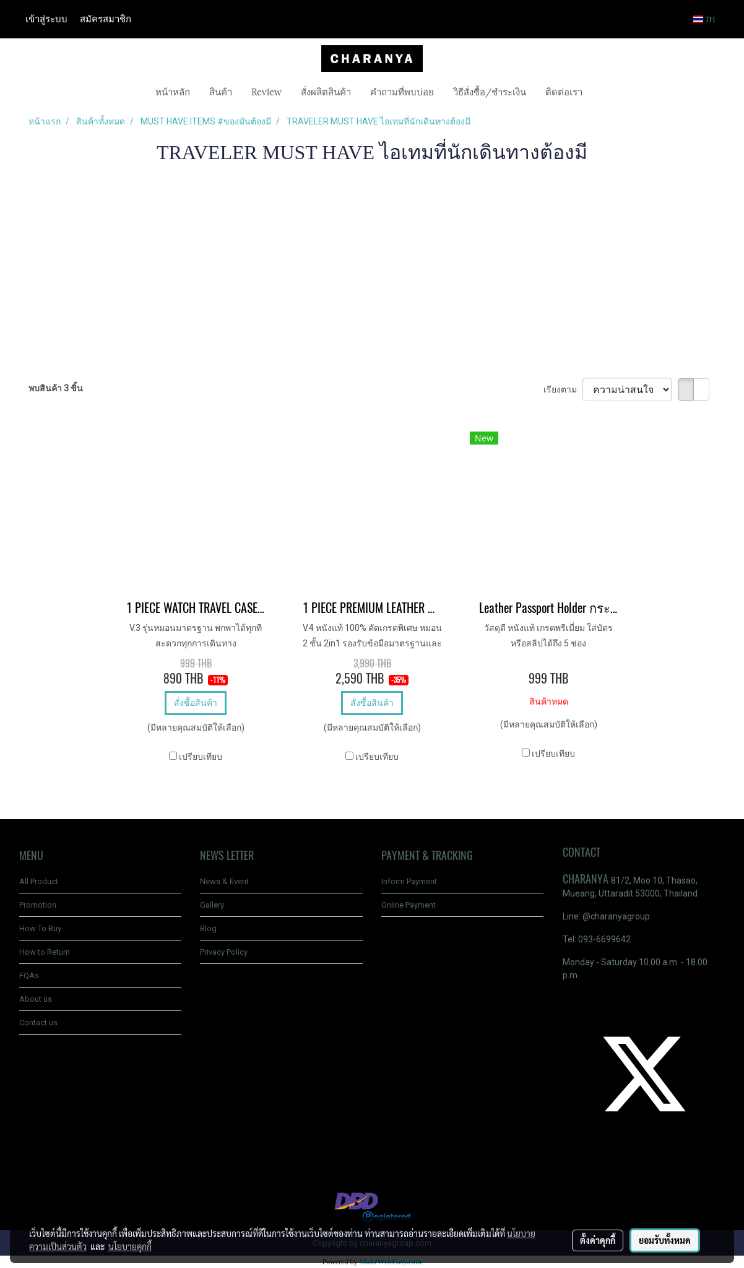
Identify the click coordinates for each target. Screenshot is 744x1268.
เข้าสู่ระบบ (46, 19)
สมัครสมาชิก (105, 19)
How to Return (44, 952)
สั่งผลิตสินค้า (326, 91)
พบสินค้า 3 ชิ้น (55, 388)
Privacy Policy (224, 952)
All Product (38, 881)
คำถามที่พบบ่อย (402, 91)
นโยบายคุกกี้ (130, 1246)
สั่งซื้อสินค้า (195, 703)
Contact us (38, 1022)
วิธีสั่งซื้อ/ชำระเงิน (489, 91)
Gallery (212, 905)
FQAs (29, 975)
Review (266, 91)
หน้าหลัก (172, 91)
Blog (208, 928)
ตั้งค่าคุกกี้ (597, 1240)
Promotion (37, 905)
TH (704, 19)
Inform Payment (409, 881)
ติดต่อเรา (563, 91)
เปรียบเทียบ (200, 757)
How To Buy (40, 928)
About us (35, 999)
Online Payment (408, 905)
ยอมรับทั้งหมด (665, 1240)
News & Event (224, 881)
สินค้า (220, 91)
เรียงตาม (562, 389)
